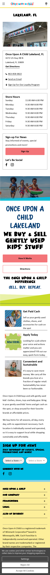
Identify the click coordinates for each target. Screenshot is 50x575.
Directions (25, 269)
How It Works (25, 258)
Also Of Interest (13, 514)
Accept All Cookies (25, 570)
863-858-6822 (15, 74)
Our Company (11, 495)
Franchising (10, 501)
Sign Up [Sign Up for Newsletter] (25, 151)
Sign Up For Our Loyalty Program (24, 85)
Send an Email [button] (15, 79)
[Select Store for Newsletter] (36, 460)
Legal (6, 507)
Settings (25, 558)
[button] (4, 4)
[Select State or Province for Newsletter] (13, 460)
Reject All (24, 564)
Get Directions (12, 66)
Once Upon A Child (14, 489)
